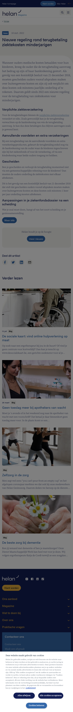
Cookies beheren (36, 705)
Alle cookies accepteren (51, 695)
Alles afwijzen (24, 695)
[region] (36, 682)
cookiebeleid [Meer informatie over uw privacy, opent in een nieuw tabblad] (31, 688)
